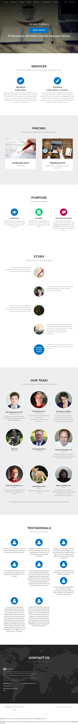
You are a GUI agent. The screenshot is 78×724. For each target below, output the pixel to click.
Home (6, 3)
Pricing (22, 3)
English (72, 3)
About (29, 3)
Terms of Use (67, 707)
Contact (56, 3)
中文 (66, 3)
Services (14, 3)
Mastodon (16, 420)
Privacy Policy (59, 707)
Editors (36, 3)
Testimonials (46, 3)
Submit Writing (39, 30)
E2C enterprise (18, 678)
